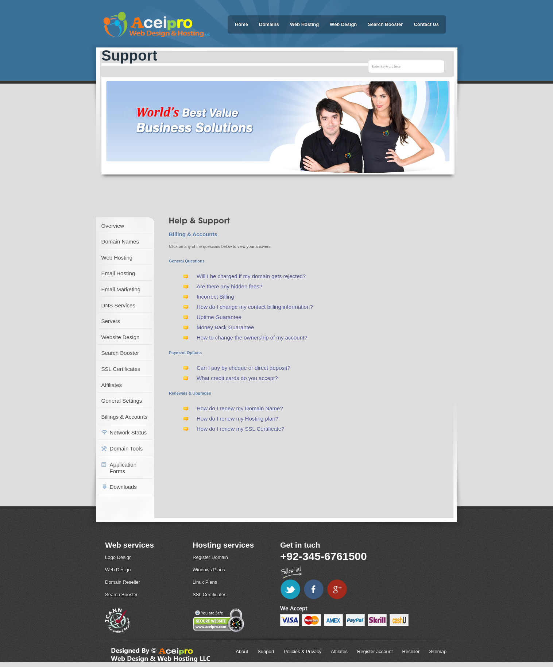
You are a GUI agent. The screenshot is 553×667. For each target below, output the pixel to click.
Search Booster (385, 24)
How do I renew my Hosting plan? (237, 418)
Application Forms (123, 467)
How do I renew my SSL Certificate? (240, 429)
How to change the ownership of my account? (252, 337)
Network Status (128, 432)
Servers (110, 321)
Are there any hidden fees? (229, 286)
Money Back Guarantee (225, 327)
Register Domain (210, 557)
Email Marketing (121, 289)
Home (241, 24)
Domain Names (120, 241)
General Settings (121, 401)
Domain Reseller (122, 582)
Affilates (339, 651)
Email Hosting (118, 273)
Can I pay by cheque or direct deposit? (243, 368)
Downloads (123, 487)
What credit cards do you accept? (237, 378)
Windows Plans (209, 569)
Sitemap (437, 651)
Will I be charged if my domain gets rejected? (251, 276)
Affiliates (111, 385)
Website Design (120, 337)
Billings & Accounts (124, 417)
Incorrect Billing (215, 297)
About (242, 651)
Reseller (411, 651)
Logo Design (118, 557)
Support (266, 651)
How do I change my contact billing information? (255, 307)
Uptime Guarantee (219, 317)
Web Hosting (304, 24)
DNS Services (118, 305)
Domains (269, 24)
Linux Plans (205, 582)
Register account (375, 651)
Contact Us (426, 24)
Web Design (343, 24)
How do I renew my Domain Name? (240, 408)
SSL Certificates (120, 369)
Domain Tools (126, 448)
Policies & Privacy (302, 651)
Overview (112, 226)
